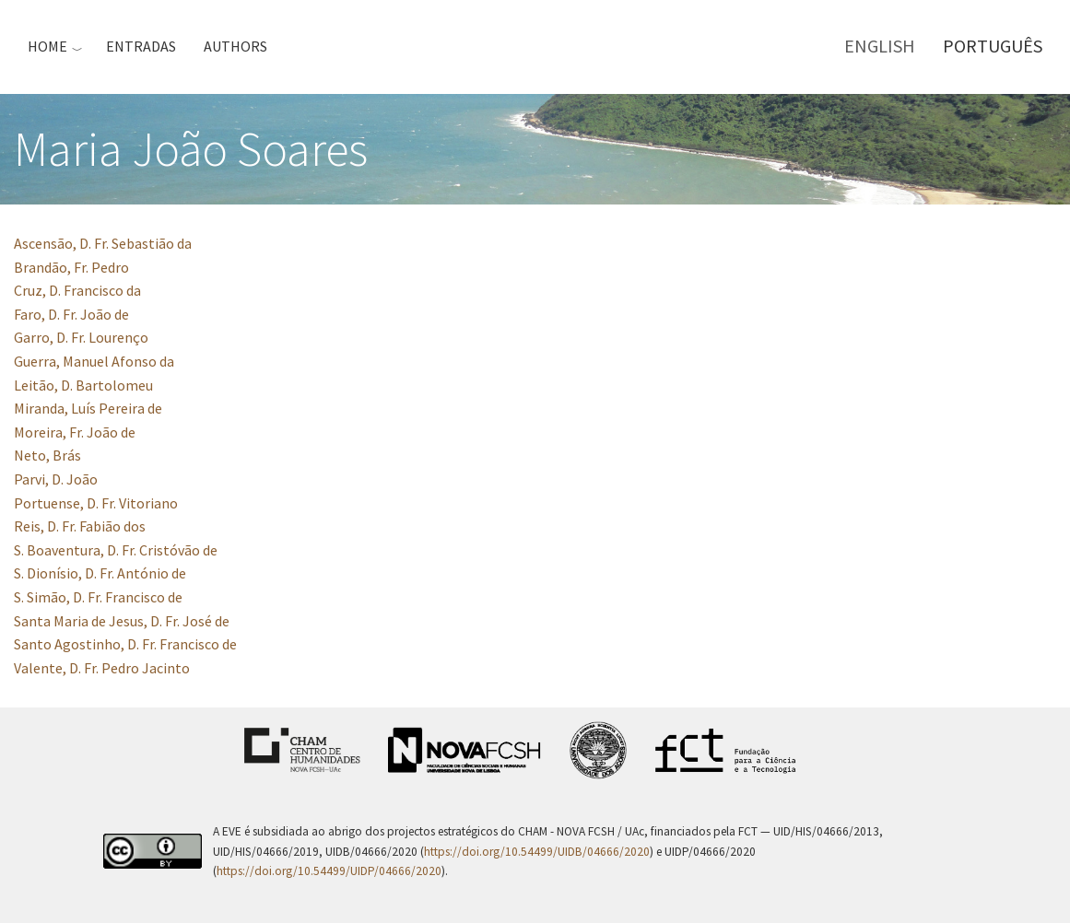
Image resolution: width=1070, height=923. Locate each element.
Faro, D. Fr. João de (71, 314)
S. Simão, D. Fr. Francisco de (98, 597)
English (879, 45)
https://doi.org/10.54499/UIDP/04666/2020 (329, 871)
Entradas (141, 46)
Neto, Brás (47, 455)
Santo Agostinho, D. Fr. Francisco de (125, 644)
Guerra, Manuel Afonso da (94, 361)
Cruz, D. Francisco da (77, 290)
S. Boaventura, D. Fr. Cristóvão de (116, 550)
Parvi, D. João (56, 479)
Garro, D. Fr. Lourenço (81, 337)
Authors (235, 46)
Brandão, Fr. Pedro (71, 267)
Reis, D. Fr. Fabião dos (80, 526)
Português (992, 45)
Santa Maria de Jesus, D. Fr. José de (121, 621)
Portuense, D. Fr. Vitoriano (96, 503)
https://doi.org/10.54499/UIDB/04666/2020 (537, 851)
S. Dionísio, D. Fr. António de (100, 573)
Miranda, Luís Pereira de (88, 408)
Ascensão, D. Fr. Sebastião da (103, 243)
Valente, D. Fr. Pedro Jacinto (102, 668)
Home (47, 46)
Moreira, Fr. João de (74, 432)
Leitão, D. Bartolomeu (83, 385)
